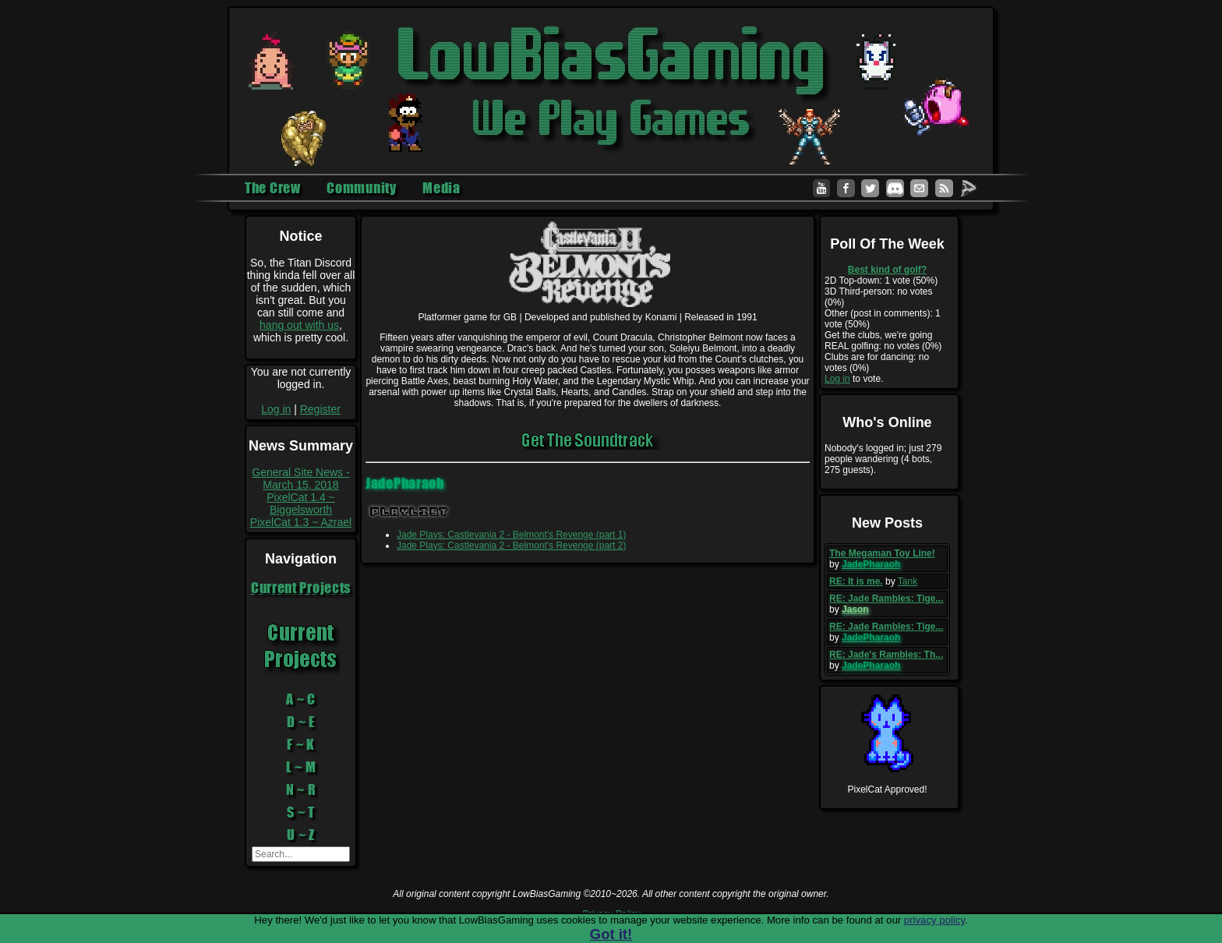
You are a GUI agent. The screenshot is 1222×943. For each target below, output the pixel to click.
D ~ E (301, 721)
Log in (276, 409)
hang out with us (299, 325)
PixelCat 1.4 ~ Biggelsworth (301, 503)
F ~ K (301, 744)
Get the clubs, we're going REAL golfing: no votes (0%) (883, 340)
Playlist (409, 511)
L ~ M (301, 766)
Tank (907, 581)
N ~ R (301, 789)
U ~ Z (301, 834)
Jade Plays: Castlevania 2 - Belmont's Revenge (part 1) (511, 534)
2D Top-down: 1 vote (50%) (881, 280)
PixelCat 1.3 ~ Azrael (300, 522)
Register (320, 409)
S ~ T (301, 812)
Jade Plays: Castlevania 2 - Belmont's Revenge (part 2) (511, 545)
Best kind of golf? (887, 269)
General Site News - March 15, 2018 (300, 478)
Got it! (611, 934)
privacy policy (934, 920)
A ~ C (301, 699)
